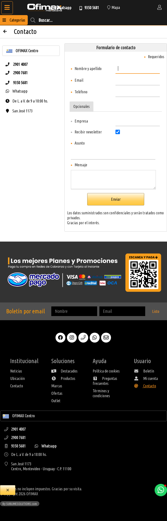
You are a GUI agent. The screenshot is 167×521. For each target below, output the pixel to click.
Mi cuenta (146, 378)
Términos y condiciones (101, 393)
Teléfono (81, 92)
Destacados (64, 371)
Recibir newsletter (88, 132)
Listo (155, 311)
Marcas (56, 386)
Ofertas (56, 393)
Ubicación (17, 378)
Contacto (16, 386)
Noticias (16, 371)
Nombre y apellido (88, 68)
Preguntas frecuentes (105, 381)
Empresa (81, 121)
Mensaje (81, 165)
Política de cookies (106, 371)
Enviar (116, 199)
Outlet (55, 400)
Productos (63, 378)
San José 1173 (17, 111)
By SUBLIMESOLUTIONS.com (19, 504)
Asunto (80, 143)
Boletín (144, 371)
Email (79, 80)
